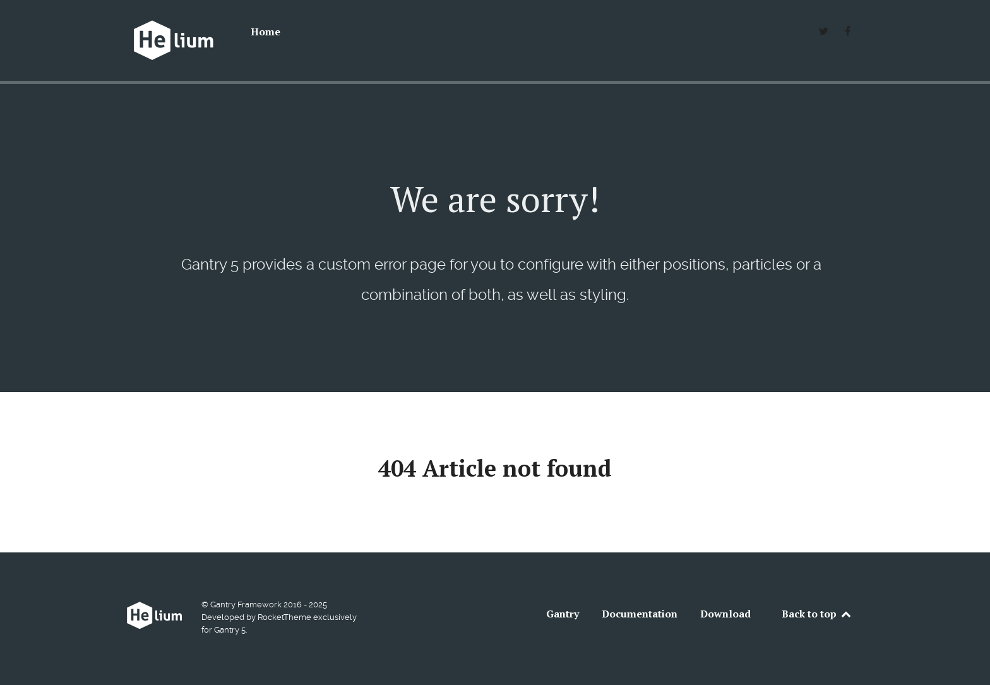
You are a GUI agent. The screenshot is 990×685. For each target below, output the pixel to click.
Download (725, 614)
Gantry (562, 614)
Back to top (817, 614)
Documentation (639, 614)
